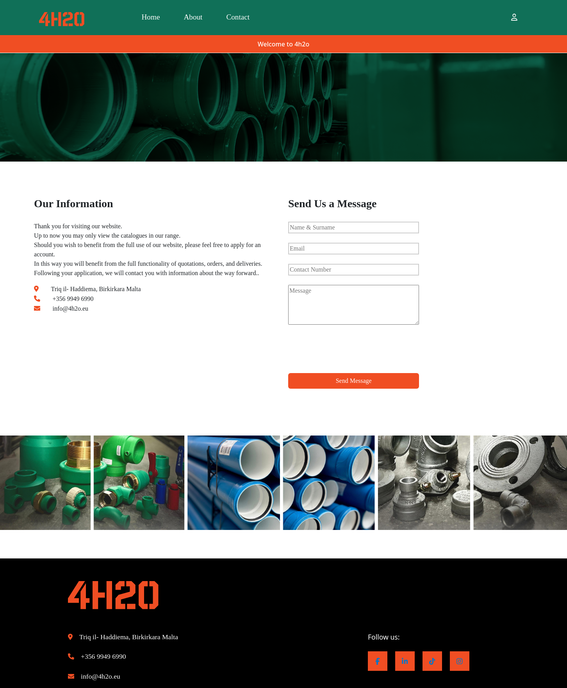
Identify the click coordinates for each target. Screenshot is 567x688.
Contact (273, 17)
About (214, 17)
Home (157, 17)
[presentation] (347, 351)
